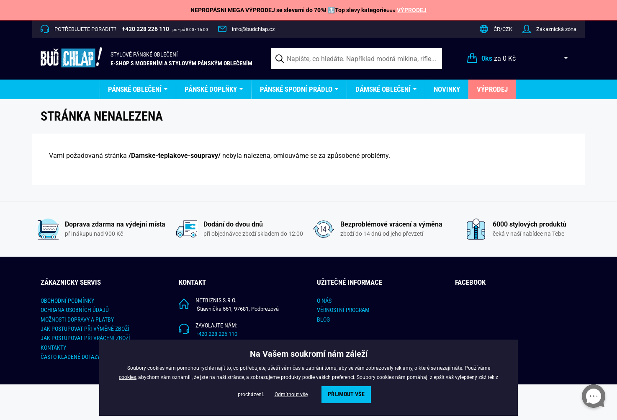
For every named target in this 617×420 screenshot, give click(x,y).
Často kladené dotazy (70, 356)
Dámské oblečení (383, 89)
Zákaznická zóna (556, 29)
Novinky (447, 89)
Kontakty (53, 347)
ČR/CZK (503, 29)
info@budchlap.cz (253, 29)
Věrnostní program (343, 310)
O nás (324, 300)
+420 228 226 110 (216, 334)
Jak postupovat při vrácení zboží (85, 338)
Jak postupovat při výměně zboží (85, 328)
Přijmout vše (346, 394)
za (498, 58)
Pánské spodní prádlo (296, 89)
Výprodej (492, 89)
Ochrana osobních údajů (75, 310)
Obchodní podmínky (67, 300)
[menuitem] (138, 89)
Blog (323, 319)
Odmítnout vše (291, 394)
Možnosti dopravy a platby (77, 319)
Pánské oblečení (135, 89)
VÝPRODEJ (412, 10)
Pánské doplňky (211, 89)
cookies (127, 377)
